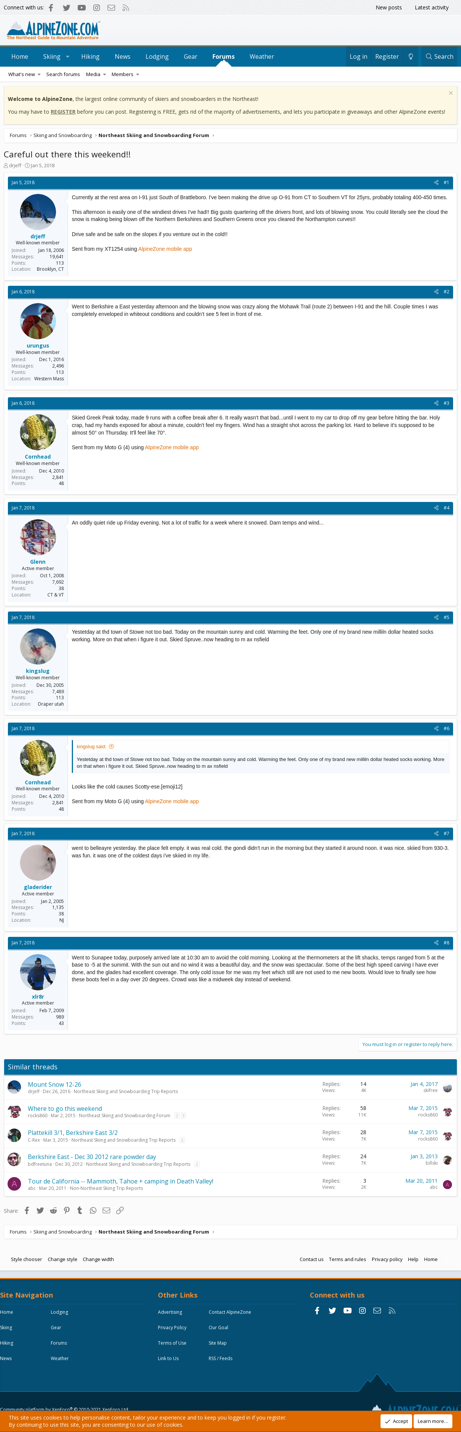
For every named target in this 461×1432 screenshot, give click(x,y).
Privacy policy (385, 1261)
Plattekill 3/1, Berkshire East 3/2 (75, 1134)
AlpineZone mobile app (167, 258)
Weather (262, 56)
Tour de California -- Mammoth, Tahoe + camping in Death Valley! (122, 1183)
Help (411, 1261)
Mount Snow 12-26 (56, 1086)
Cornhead (40, 458)
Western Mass (51, 380)
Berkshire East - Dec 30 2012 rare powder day (94, 1158)
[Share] (434, 184)
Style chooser (28, 1261)
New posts (389, 7)
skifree (429, 1092)
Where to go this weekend (67, 1110)
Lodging (157, 56)
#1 (444, 184)
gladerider (40, 888)
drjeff (17, 167)
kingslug (40, 672)
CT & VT (57, 596)
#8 (444, 944)
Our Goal (220, 1331)
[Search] (439, 56)
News (122, 56)
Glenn (39, 563)
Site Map (220, 1347)
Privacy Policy (174, 1331)
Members (122, 74)
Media (93, 74)
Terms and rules (345, 1261)
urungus (40, 347)
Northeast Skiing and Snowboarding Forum (126, 1117)
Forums (223, 56)
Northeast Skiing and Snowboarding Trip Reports (128, 1093)
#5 (444, 619)
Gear (190, 56)
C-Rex (36, 1142)
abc (34, 1190)
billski (430, 1165)
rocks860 (39, 1117)
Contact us (310, 1261)
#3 (444, 405)
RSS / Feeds (222, 1362)
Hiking (90, 56)
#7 (444, 835)
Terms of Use (174, 1347)
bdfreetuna (42, 1166)
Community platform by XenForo (66, 1393)
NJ (63, 922)
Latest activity (432, 7)
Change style (64, 1261)
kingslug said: (93, 748)
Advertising (172, 1316)
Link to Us (170, 1362)
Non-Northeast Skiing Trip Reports (108, 1190)
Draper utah (53, 706)
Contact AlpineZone (232, 1316)
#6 (444, 730)
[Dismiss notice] (448, 96)
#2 (444, 293)
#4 (444, 509)
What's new (21, 74)
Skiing (52, 56)
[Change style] (411, 56)
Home (19, 56)
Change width (100, 1261)
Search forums (63, 74)
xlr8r (40, 998)
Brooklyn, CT (52, 271)
